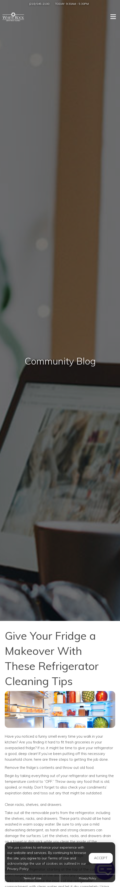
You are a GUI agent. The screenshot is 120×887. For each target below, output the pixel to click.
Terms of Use (32, 878)
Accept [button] (100, 858)
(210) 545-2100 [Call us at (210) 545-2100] (39, 4)
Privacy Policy (87, 878)
